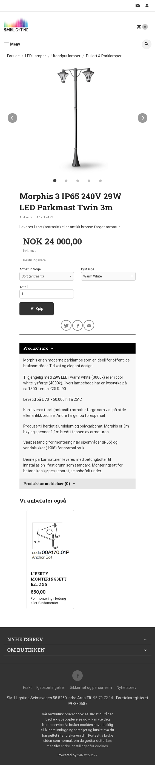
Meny (12, 44)
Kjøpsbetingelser (50, 687)
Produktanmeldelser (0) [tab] (46, 483)
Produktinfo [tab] (35, 348)
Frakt (27, 687)
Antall (23, 287)
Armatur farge (30, 269)
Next (147, 117)
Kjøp (36, 308)
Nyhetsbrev (126, 687)
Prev (17, 117)
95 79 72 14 (103, 698)
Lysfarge (87, 269)
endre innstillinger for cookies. (85, 746)
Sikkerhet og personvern (91, 687)
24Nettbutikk (87, 755)
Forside (13, 56)
